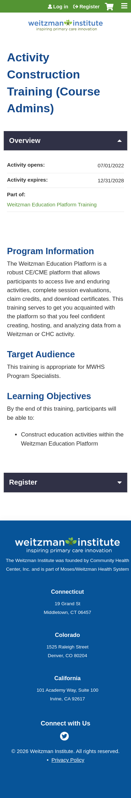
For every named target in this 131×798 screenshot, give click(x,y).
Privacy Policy (67, 760)
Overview (25, 140)
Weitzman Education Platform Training (52, 204)
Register (89, 6)
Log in (60, 6)
